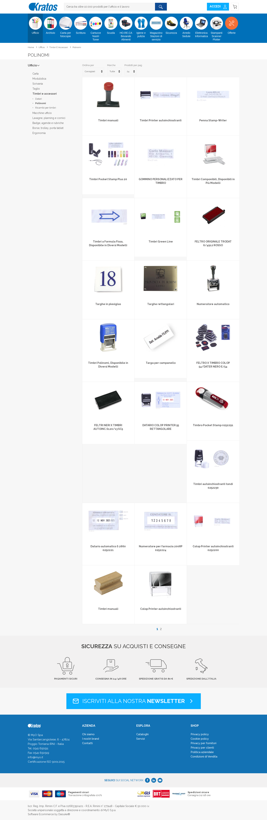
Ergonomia (39, 133)
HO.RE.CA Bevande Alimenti (126, 27)
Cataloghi (142, 734)
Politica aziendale (202, 752)
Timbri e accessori (58, 47)
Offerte (231, 24)
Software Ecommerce (41, 814)
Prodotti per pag (133, 65)
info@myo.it (35, 757)
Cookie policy (200, 738)
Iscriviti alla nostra (133, 701)
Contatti (87, 743)
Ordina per (88, 65)
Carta (35, 73)
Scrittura (80, 24)
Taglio (36, 88)
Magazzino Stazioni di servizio (156, 27)
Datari (38, 98)
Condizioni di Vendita (204, 756)
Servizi (140, 738)
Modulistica (39, 78)
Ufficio (35, 24)
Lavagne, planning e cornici (48, 118)
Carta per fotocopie (65, 26)
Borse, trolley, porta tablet (47, 128)
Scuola (110, 24)
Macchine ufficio (42, 112)
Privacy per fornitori (203, 743)
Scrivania (37, 83)
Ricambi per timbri (45, 107)
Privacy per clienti (202, 747)
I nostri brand (90, 738)
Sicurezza (171, 24)
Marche (111, 65)
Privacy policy (200, 734)
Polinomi (76, 47)
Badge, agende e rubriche (48, 123)
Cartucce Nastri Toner (95, 27)
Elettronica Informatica (201, 26)
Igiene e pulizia (141, 26)
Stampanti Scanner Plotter (216, 27)
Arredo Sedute (186, 26)
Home (31, 47)
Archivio (50, 24)
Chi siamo (88, 734)
